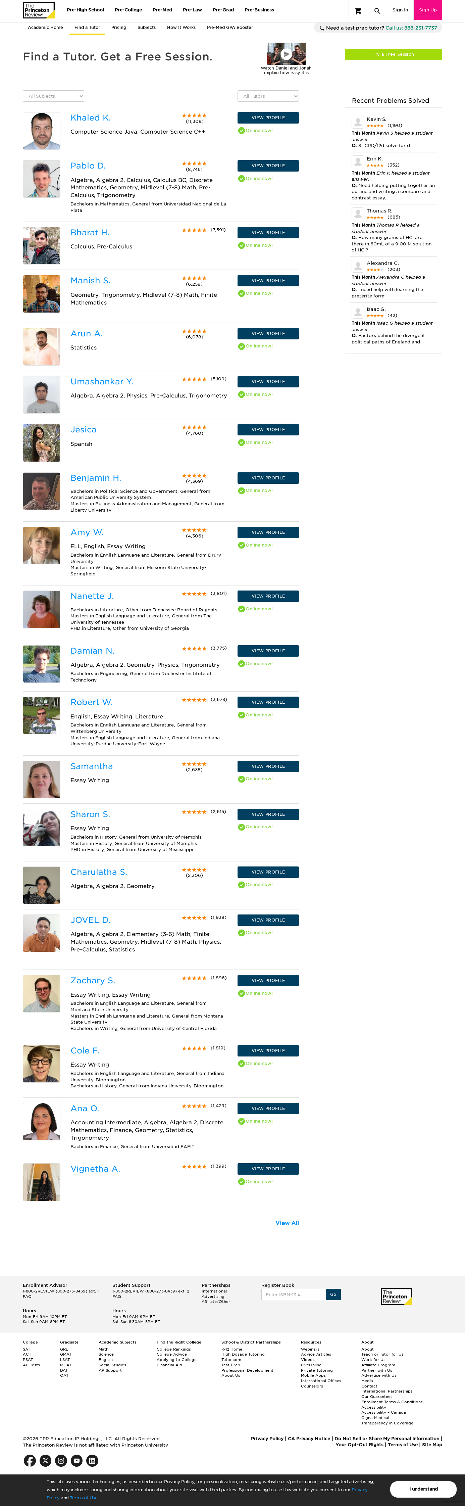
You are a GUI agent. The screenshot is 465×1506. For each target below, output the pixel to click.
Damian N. (92, 651)
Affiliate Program (378, 1365)
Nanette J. (92, 596)
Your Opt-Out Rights (359, 1444)
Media (367, 1380)
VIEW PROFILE (268, 117)
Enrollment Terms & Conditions (392, 1402)
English (106, 1359)
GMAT (65, 1354)
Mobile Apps (313, 1375)
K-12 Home (231, 1349)
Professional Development (247, 1370)
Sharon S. (90, 814)
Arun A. (86, 333)
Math (103, 1349)
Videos (308, 1359)
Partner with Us (376, 1370)
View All (287, 1223)
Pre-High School (85, 9)
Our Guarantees (377, 1396)
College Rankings (174, 1349)
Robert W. (91, 702)
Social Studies (112, 1365)
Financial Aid (169, 1365)
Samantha (91, 766)
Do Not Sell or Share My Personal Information (386, 1438)
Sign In (400, 9)
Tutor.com (231, 1359)
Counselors (312, 1386)
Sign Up (428, 9)
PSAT (28, 1359)
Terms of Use (83, 1497)
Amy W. (87, 532)
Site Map (432, 1444)
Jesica (83, 429)
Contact (369, 1386)
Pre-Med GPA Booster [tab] (230, 27)
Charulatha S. (98, 872)
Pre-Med (162, 9)
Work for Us (373, 1359)
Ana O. (84, 1108)
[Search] (377, 11)
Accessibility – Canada (383, 1412)
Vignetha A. (95, 1169)
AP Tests (31, 1365)
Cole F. (84, 1050)
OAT (64, 1375)
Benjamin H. (95, 478)
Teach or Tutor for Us (382, 1354)
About (367, 1349)
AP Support (110, 1370)
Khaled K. (90, 118)
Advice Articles (316, 1354)
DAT (64, 1370)
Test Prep (230, 1365)
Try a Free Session (393, 54)
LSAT (65, 1359)
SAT (26, 1349)
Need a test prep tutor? (378, 28)
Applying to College (177, 1359)
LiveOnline (311, 1365)
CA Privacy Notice (309, 1438)
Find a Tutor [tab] (87, 27)
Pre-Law (192, 9)
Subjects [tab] (147, 27)
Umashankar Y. (101, 381)
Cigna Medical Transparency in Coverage (387, 1420)
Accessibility (373, 1407)
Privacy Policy (267, 1438)
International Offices (321, 1380)
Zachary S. (92, 980)
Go (333, 1294)
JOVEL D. (90, 920)
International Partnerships (387, 1391)
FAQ (27, 1296)
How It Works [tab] (181, 27)
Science (106, 1354)
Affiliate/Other (216, 1301)
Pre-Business (259, 9)
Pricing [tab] (118, 27)
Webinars (310, 1349)
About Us (230, 1375)
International (214, 1291)
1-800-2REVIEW (61, 1291)
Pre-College (128, 9)
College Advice (172, 1354)
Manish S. (90, 280)
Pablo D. (88, 166)
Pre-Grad (223, 9)
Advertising (213, 1296)
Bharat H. (89, 232)
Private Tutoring (317, 1370)
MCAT (65, 1365)
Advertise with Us (379, 1375)
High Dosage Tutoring (243, 1354)
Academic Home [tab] (45, 27)
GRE (64, 1349)
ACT (27, 1354)
